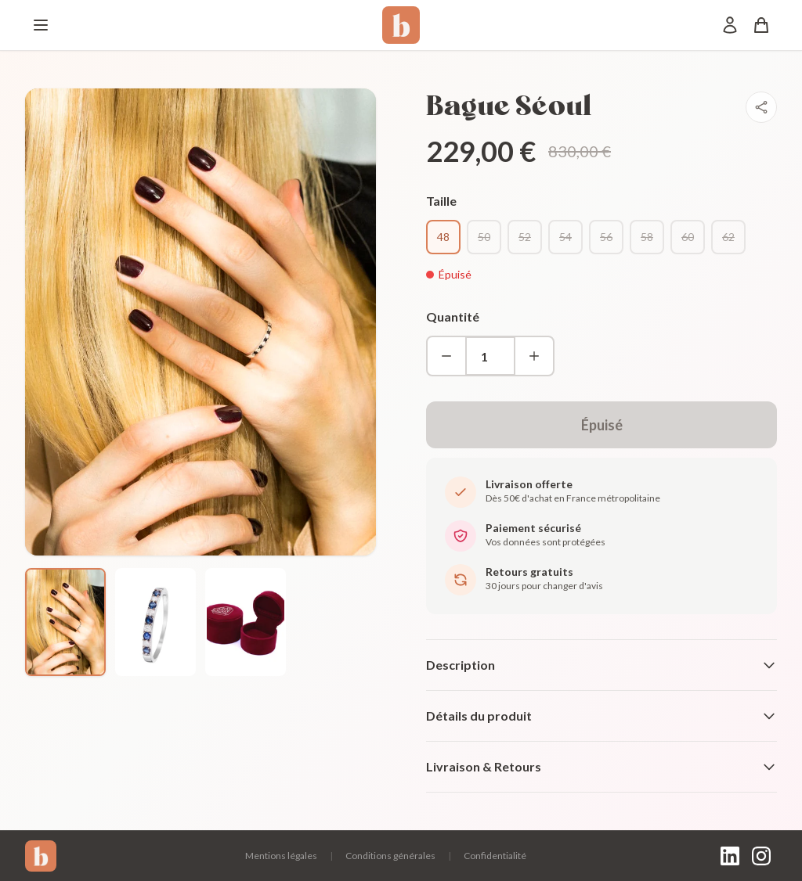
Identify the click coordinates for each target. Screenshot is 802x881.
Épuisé (602, 424)
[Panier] (761, 25)
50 (484, 236)
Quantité (452, 316)
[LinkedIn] (730, 856)
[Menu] (40, 25)
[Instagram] (761, 856)
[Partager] (761, 107)
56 (606, 236)
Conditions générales (390, 855)
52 (524, 236)
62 (728, 236)
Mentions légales (281, 855)
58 (647, 236)
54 (565, 236)
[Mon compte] (730, 25)
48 (443, 236)
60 (687, 236)
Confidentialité (495, 855)
